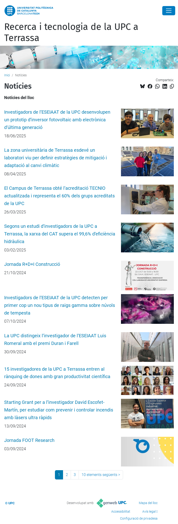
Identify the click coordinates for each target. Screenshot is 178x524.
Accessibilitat (120, 511)
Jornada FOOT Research (29, 440)
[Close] (168, 10)
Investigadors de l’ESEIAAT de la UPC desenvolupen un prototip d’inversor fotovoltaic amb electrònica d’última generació (57, 119)
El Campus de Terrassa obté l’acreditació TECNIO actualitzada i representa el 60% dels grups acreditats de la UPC (59, 196)
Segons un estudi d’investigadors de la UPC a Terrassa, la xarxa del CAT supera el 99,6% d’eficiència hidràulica (59, 234)
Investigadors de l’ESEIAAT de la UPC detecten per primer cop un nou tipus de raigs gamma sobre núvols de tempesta (59, 305)
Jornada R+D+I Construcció (32, 264)
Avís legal (149, 511)
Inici (7, 75)
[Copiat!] (172, 86)
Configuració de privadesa (139, 518)
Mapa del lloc (148, 503)
